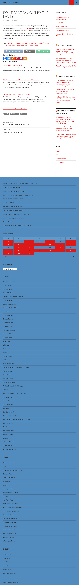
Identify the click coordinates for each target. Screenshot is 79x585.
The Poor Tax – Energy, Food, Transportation (18, 195)
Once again (27, 28)
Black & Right (7, 293)
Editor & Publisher (9, 478)
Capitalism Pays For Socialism (13, 210)
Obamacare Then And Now (12, 65)
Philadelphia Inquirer (10, 522)
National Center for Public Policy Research (17, 367)
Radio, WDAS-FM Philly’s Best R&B (14, 393)
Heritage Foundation (9, 330)
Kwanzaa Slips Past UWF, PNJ (26, 131)
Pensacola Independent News (12, 507)
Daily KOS (6, 558)
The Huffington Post (9, 573)
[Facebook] (5, 58)
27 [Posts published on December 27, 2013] (60, 250)
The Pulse (6, 427)
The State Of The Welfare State (13, 199)
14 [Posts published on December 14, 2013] (70, 244)
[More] (25, 58)
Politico (5, 390)
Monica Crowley (8, 363)
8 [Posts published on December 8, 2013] (8, 244)
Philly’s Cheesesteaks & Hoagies (13, 386)
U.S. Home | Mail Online (66, 76)
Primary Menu (76, 2)
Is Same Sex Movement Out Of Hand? (15, 191)
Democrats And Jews (62, 30)
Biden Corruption (61, 26)
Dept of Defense (8, 315)
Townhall (6, 438)
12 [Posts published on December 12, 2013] (50, 244)
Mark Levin (6, 349)
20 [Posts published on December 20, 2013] (60, 247)
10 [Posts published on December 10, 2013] (29, 244)
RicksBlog (6, 565)
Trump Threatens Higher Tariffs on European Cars (66, 67)
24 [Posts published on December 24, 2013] (29, 250)
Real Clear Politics (9, 397)
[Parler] (21, 58)
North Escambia (8, 378)
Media (6, 113)
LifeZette (6, 345)
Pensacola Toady (8, 515)
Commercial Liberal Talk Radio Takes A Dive (26, 123)
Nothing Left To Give (10, 202)
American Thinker (9, 282)
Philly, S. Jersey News (10, 526)
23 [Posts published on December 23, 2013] (19, 250)
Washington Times (9, 541)
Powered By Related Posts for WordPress (15, 109)
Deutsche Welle (8, 474)
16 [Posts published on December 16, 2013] (19, 247)
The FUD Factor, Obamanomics (13, 206)
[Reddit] (13, 58)
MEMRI (5, 352)
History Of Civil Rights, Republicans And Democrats (20, 183)
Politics (23, 113)
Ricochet (6, 401)
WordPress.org (60, 162)
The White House (8, 430)
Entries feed (59, 155)
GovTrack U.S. (7, 326)
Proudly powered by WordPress (11, 582)
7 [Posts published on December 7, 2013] (70, 241)
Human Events (7, 337)
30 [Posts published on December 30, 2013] (19, 253)
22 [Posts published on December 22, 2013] (8, 250)
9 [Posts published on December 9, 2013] (18, 244)
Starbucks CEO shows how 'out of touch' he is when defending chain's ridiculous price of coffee (65, 99)
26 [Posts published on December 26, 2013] (50, 250)
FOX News (6, 481)
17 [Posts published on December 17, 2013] (29, 247)
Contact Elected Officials (11, 308)
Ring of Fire (6, 569)
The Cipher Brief (8, 412)
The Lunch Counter (11, 2)
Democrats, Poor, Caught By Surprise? (16, 94)
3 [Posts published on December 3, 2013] (29, 241)
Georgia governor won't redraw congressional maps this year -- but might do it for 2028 (66, 136)
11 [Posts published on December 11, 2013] (39, 244)
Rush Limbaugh (8, 404)
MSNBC (5, 496)
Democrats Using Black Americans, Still (63, 18)
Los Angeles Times (9, 489)
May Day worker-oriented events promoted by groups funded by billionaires (64, 128)
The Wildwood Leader (10, 533)
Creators (6, 311)
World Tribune (7, 445)
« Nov (5, 256)
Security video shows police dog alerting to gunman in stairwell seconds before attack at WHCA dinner (66, 120)
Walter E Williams (9, 442)
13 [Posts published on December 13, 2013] (60, 244)
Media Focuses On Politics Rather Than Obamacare (21, 80)
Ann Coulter (7, 285)
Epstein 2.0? (59, 23)
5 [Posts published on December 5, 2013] (49, 241)
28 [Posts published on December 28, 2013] (70, 250)
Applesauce (6, 554)
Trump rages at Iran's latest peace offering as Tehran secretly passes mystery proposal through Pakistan (64, 83)
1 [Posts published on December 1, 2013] (8, 241)
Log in (58, 151)
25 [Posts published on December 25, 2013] (39, 250)
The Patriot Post (8, 423)
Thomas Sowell (8, 434)
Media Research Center (10, 492)
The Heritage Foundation (11, 416)
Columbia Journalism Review (12, 470)
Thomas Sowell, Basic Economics (14, 218)
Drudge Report (8, 319)
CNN (4, 466)
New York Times (8, 500)
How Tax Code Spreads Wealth (13, 187)
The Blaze (6, 408)
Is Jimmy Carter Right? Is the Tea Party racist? (18, 214)
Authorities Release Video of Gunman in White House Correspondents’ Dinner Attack (66, 60)
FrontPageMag (8, 323)
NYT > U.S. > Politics (65, 45)
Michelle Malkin (8, 356)
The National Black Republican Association (16, 419)
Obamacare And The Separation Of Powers (17, 225)
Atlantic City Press (9, 463)
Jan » (73, 256)
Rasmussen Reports (9, 530)
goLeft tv (6, 562)
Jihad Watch (7, 341)
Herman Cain (7, 334)
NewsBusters (7, 375)
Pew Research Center (10, 518)
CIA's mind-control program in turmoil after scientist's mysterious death (65, 91)
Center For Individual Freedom (13, 296)
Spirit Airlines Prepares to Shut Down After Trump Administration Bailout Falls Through (66, 52)
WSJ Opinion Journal (10, 449)
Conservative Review (9, 304)
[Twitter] (9, 58)
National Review (8, 371)
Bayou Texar (7, 222)
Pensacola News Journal (11, 511)
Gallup (5, 485)
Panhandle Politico (9, 382)
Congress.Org (7, 300)
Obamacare (15, 113)
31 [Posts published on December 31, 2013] (29, 253)
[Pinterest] (17, 58)
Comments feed (61, 158)
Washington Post (8, 537)
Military (5, 360)
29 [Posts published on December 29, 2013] (8, 253)
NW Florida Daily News (10, 504)
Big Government (8, 289)
